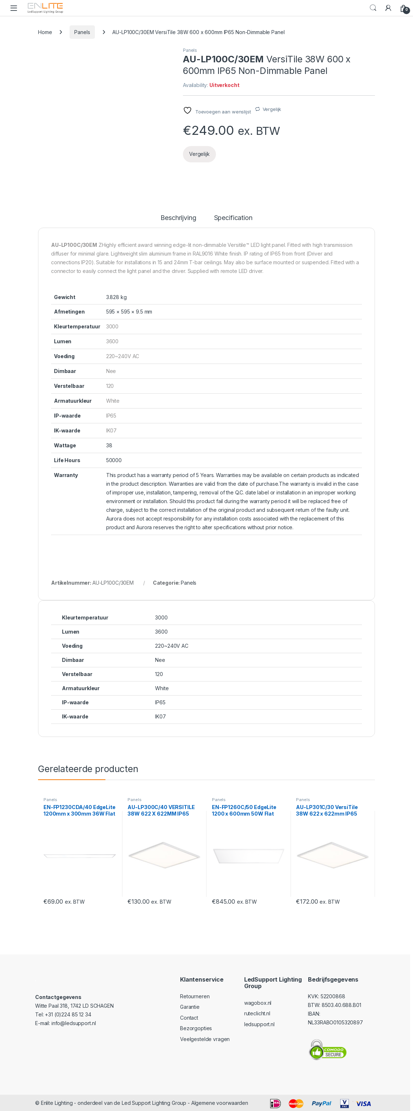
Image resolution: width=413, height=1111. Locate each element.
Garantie (190, 1007)
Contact (189, 1018)
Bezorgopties (196, 1028)
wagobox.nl (258, 1003)
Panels (82, 32)
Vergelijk (272, 109)
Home (45, 32)
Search (373, 8)
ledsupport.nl (259, 1024)
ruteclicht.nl (257, 1013)
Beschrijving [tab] (178, 218)
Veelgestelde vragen (205, 1039)
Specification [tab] (233, 218)
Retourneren (194, 996)
